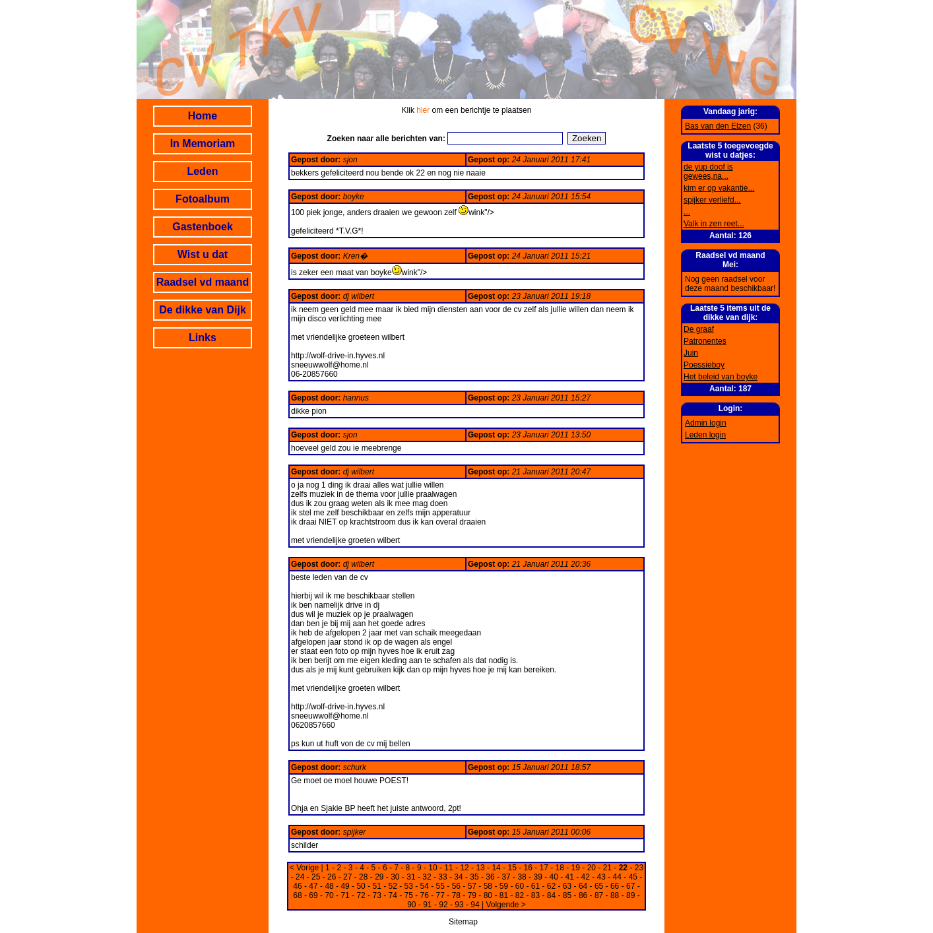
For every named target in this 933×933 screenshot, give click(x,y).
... (687, 211)
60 (519, 886)
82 (519, 895)
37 (505, 877)
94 (474, 904)
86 (583, 895)
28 (363, 877)
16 (528, 867)
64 (583, 886)
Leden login (705, 434)
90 (411, 904)
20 (591, 867)
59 (503, 886)
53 (408, 886)
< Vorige (304, 867)
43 (601, 877)
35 (474, 877)
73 (376, 895)
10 (432, 867)
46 (297, 886)
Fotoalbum (203, 199)
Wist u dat (202, 254)
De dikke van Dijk (202, 309)
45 (633, 877)
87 (599, 895)
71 (344, 895)
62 (551, 886)
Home (202, 115)
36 (490, 877)
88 (614, 895)
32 (426, 877)
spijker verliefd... (712, 200)
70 (329, 895)
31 (410, 877)
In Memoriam (203, 143)
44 (617, 877)
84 (551, 895)
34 (458, 877)
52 (393, 886)
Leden (202, 171)
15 (511, 867)
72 (360, 895)
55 (440, 886)
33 (442, 877)
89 (630, 895)
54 (424, 886)
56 (456, 886)
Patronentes (705, 341)
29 (379, 877)
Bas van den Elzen (718, 126)
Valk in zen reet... (714, 223)
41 (569, 877)
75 (408, 895)
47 (313, 886)
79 (472, 895)
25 (315, 877)
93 (459, 904)
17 (544, 867)
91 (427, 904)
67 (630, 886)
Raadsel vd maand (202, 282)
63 (567, 886)
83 (535, 895)
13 (480, 867)
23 (639, 867)
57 (472, 886)
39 (537, 877)
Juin (691, 353)
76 (424, 895)
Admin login (705, 423)
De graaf (699, 329)
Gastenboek (202, 226)
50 (360, 886)
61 (535, 886)
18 (560, 867)
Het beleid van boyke (720, 376)
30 (395, 877)
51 (376, 886)
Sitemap (463, 921)
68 (297, 895)
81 (503, 895)
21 (607, 867)
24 (300, 877)
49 (344, 886)
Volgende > (505, 904)
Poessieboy (704, 365)
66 (614, 886)
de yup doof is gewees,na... (708, 171)
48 (329, 886)
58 (488, 886)
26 (331, 877)
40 (553, 877)
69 (313, 895)
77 (440, 895)
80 (488, 895)
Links (202, 337)
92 (443, 904)
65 (599, 886)
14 (496, 867)
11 (448, 867)
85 (567, 895)
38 (521, 877)
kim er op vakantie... (719, 188)
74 (393, 895)
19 (575, 867)
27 (347, 877)
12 (464, 867)
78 (456, 895)
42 (585, 877)
